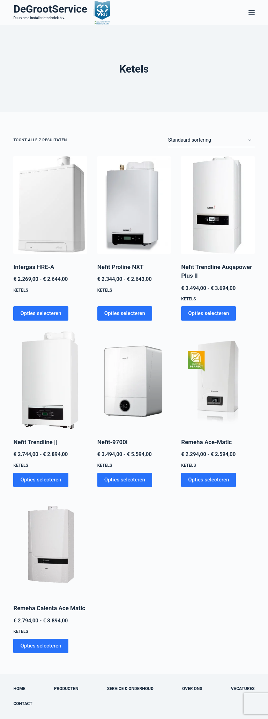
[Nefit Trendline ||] (50, 380)
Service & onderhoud (130, 688)
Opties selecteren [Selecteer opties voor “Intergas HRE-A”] (40, 313)
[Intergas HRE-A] (50, 205)
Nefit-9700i (112, 442)
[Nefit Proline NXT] (134, 205)
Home (19, 688)
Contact (22, 703)
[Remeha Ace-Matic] (217, 380)
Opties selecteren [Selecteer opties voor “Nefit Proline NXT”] (124, 313)
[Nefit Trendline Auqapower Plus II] (217, 205)
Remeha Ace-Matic (206, 442)
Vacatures (243, 688)
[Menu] (251, 12)
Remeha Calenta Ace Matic (49, 608)
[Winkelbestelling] (211, 140)
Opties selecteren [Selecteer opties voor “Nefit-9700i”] (124, 480)
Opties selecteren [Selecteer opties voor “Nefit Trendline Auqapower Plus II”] (208, 313)
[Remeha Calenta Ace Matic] (50, 546)
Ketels (20, 290)
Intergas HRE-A (33, 266)
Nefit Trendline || (35, 442)
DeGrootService (50, 9)
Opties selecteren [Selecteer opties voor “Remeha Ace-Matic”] (208, 480)
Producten (66, 688)
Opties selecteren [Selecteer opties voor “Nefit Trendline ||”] (40, 480)
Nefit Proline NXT (120, 266)
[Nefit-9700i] (134, 380)
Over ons (192, 688)
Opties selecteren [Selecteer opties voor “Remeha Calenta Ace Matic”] (40, 646)
